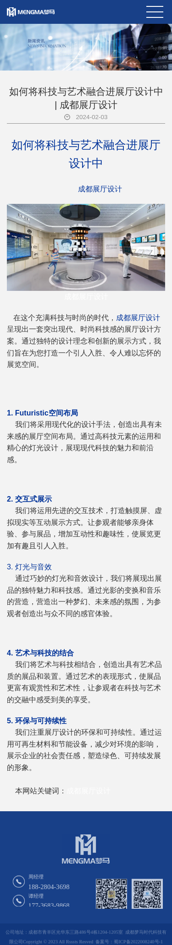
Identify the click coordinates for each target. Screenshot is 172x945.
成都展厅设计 (86, 296)
